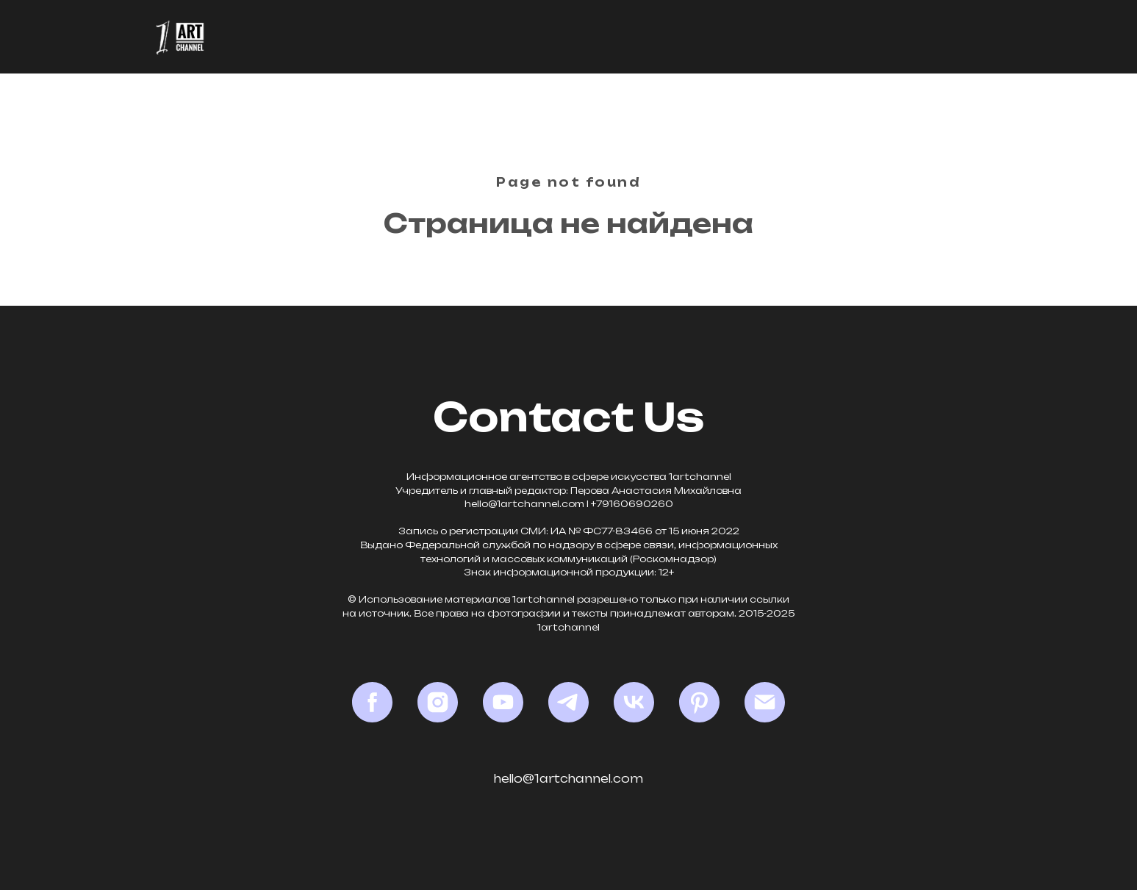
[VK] (634, 702)
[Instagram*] (437, 702)
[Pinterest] (699, 702)
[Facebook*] (372, 702)
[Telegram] (568, 702)
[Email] (765, 702)
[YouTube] (503, 702)
